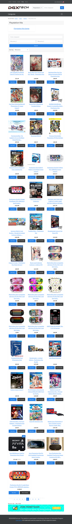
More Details (21, 82)
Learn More (19, 520)
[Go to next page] (41, 498)
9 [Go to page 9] (35, 499)
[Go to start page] (10, 498)
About (26, 2)
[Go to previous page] (12, 498)
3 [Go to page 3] (19, 499)
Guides (18, 2)
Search (36, 45)
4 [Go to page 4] (22, 499)
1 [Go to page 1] (14, 499)
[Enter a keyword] (51, 7)
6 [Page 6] (27, 499)
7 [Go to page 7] (30, 499)
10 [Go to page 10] (38, 499)
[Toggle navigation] (61, 14)
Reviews (14, 2)
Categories (11, 14)
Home (10, 2)
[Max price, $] (50, 41)
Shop (23, 2)
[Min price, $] (22, 41)
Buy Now (13, 82)
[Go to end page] (43, 498)
